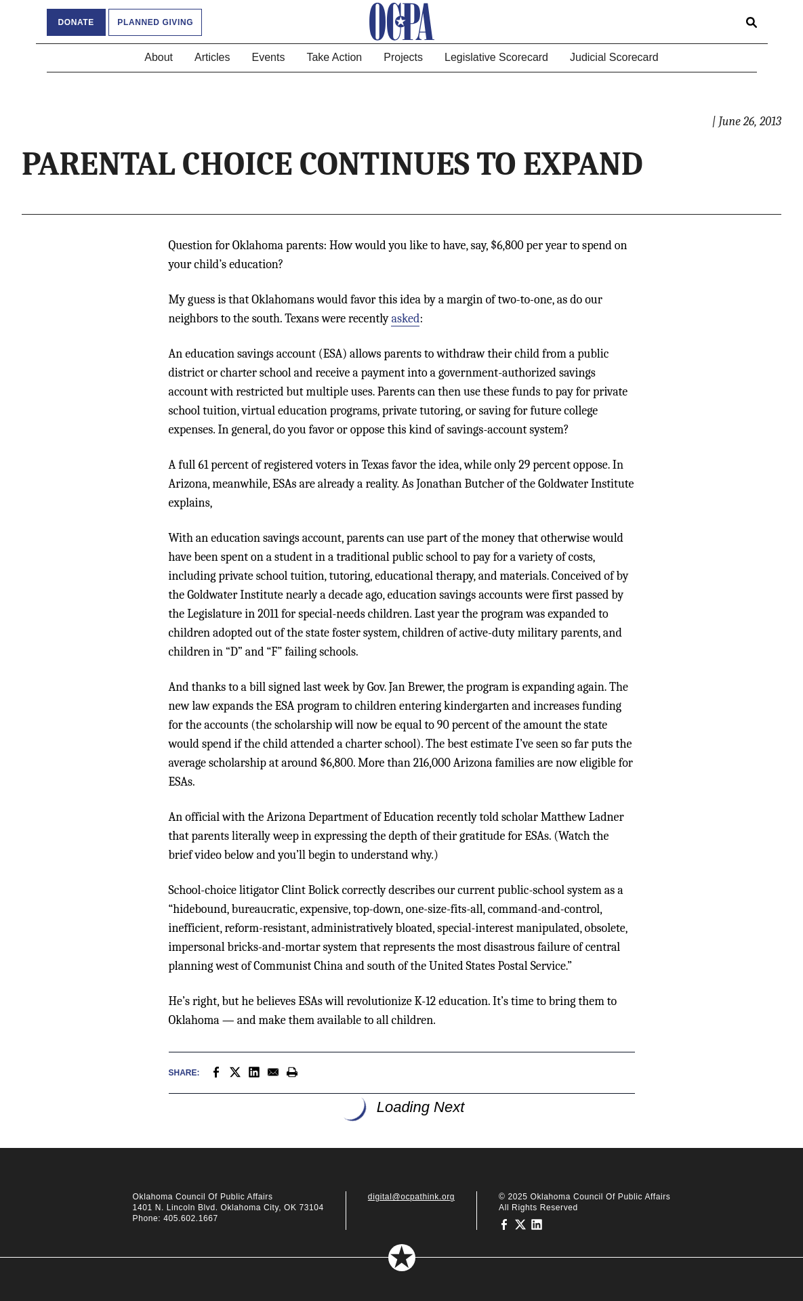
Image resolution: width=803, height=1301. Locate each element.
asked (405, 319)
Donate (76, 22)
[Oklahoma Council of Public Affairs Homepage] (401, 22)
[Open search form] (751, 22)
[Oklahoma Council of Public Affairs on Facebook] (504, 1224)
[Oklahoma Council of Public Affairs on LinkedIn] (536, 1224)
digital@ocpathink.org (411, 1196)
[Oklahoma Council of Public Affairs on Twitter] (520, 1224)
